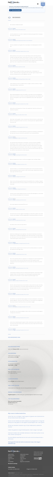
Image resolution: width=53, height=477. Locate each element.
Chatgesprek (22, 455)
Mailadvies (10, 457)
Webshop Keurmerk (38, 455)
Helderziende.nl (11, 473)
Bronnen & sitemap (12, 463)
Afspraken (22, 457)
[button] (37, 4)
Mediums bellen (11, 455)
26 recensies (10, 404)
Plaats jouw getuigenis (15, 10)
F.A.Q (9, 460)
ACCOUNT (43, 4)
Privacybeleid (10, 461)
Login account (23, 458)
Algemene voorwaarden (25, 461)
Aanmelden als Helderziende (13, 469)
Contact (21, 460)
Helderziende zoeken (24, 454)
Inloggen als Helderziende (32, 469)
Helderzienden (11, 454)
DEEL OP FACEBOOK (13, 369)
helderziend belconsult (23, 349)
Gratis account (11, 458)
